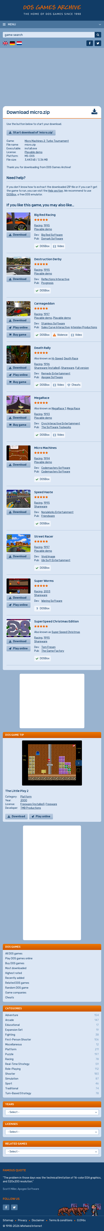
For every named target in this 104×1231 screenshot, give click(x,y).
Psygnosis (47, 283)
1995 (47, 225)
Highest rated (13, 973)
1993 (47, 414)
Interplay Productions (84, 327)
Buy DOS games (14, 963)
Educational (52, 1025)
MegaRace (41, 398)
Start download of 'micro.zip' (33, 132)
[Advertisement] (52, 74)
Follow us (11, 1199)
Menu (12, 24)
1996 (47, 364)
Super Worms (44, 581)
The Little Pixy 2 (16, 791)
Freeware (51, 804)
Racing (38, 225)
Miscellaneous (52, 1045)
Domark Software (52, 238)
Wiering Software (51, 601)
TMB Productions (30, 808)
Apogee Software (52, 377)
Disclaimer (38, 1220)
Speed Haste (43, 492)
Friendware (48, 516)
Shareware (67, 368)
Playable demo (33, 152)
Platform (26, 796)
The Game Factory (52, 651)
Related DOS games (17, 982)
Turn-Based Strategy (52, 1093)
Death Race (71, 358)
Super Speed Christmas (66, 632)
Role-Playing (52, 1069)
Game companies (15, 992)
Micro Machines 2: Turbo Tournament (47, 141)
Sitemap (8, 1220)
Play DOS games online (19, 958)
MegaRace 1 (59, 408)
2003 (47, 591)
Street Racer (43, 536)
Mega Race (73, 408)
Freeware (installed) (32, 804)
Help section (55, 190)
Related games (16, 1143)
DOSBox (11, 194)
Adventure (52, 1015)
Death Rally (42, 348)
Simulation (52, 1079)
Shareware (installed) (47, 368)
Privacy (22, 1220)
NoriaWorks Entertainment (57, 512)
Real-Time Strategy (52, 1064)
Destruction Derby (48, 259)
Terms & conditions (60, 1220)
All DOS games (13, 953)
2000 (23, 800)
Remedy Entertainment (55, 373)
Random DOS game (16, 987)
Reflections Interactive (55, 279)
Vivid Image (48, 556)
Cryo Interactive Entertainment (60, 423)
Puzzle (52, 1054)
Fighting (52, 1035)
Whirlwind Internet (31, 1226)
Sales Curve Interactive (55, 327)
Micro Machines (45, 448)
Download (19, 234)
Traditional (52, 1088)
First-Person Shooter (52, 1040)
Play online (20, 327)
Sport (52, 1084)
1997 (47, 314)
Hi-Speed (57, 358)
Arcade (52, 1020)
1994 (47, 458)
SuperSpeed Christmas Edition (56, 621)
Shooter (52, 1074)
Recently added (14, 978)
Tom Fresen (48, 647)
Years (9, 1104)
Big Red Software (52, 235)
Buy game (19, 334)
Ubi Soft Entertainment (55, 560)
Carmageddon (44, 303)
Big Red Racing (45, 215)
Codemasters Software (55, 468)
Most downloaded (15, 968)
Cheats (9, 997)
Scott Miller (9, 1189)
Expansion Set (52, 1030)
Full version (82, 368)
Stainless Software (53, 323)
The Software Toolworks (56, 427)
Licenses (11, 1124)
